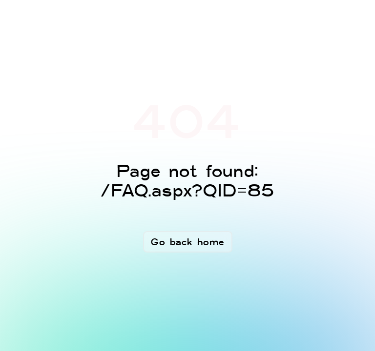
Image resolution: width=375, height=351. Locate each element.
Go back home (188, 241)
